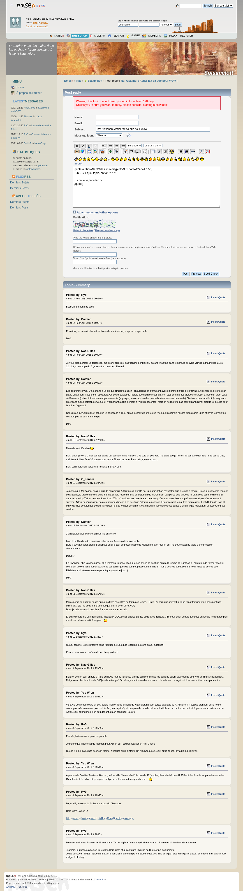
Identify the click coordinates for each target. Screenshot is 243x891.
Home (20, 87)
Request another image (107, 230)
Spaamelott (220, 73)
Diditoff (27, 143)
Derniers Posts (19, 188)
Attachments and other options (97, 212)
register (44, 22)
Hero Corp (40, 143)
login (35, 22)
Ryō (26, 125)
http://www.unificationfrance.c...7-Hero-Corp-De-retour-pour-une (100, 818)
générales (43, 165)
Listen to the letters (83, 230)
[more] (78, 163)
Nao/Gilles (29, 107)
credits (101, 879)
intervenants (33, 169)
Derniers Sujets (19, 182)
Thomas (28, 116)
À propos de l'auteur (29, 93)
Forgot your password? (37, 26)
